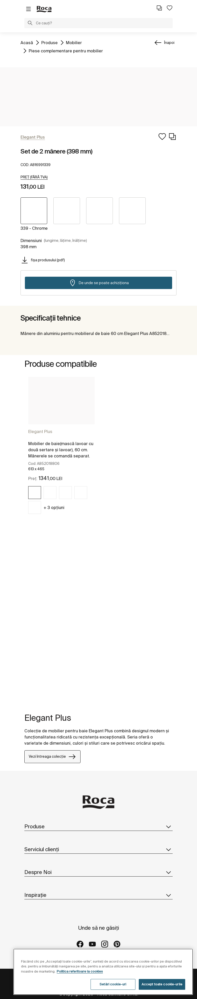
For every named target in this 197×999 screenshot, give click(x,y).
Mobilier (74, 42)
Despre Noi (98, 872)
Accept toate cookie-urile (162, 984)
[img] (34, 492)
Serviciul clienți (98, 849)
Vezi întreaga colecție (52, 757)
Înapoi (169, 43)
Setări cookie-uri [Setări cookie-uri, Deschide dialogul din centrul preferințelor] (113, 984)
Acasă (27, 42)
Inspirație (98, 895)
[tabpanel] (61, 450)
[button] (30, 23)
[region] (103, 972)
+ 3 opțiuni (54, 507)
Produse (49, 42)
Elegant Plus (40, 431)
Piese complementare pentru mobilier (66, 50)
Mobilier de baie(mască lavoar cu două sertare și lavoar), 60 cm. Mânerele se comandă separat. (60, 449)
